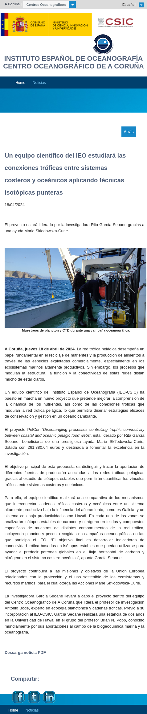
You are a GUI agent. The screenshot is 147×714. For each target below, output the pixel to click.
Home (20, 82)
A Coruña (12, 4)
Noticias (39, 82)
